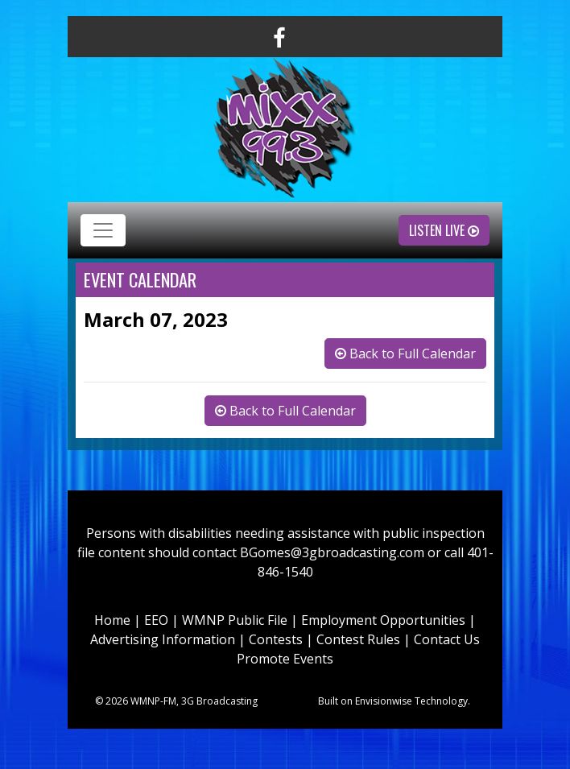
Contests (276, 639)
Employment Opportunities (383, 620)
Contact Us (447, 639)
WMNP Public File (234, 620)
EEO (156, 620)
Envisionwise (383, 701)
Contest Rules (358, 639)
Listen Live (444, 230)
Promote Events (285, 659)
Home (112, 620)
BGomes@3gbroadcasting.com (332, 552)
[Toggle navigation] (103, 230)
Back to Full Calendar (405, 353)
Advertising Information (162, 639)
